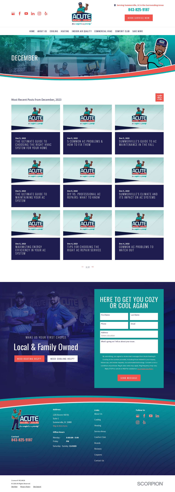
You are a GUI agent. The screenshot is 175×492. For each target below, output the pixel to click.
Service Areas (100, 431)
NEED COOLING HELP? (58, 358)
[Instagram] (39, 13)
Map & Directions (60, 426)
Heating (97, 425)
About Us (98, 414)
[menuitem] (14, 486)
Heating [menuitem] (65, 31)
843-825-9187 (138, 9)
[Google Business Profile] (13, 13)
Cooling (97, 419)
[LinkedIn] (33, 13)
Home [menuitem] (32, 31)
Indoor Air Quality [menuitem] (82, 31)
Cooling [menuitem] (54, 31)
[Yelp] (46, 13)
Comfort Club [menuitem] (122, 31)
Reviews (98, 448)
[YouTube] (26, 13)
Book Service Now (139, 17)
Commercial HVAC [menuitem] (103, 31)
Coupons (98, 454)
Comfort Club (100, 437)
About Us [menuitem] (42, 31)
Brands (97, 443)
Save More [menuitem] (137, 31)
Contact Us (99, 460)
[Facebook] (19, 13)
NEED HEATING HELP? (25, 358)
